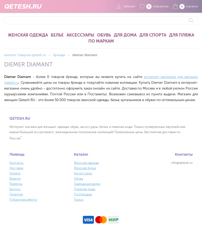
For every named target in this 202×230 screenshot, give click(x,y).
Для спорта (152, 35)
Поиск (78, 199)
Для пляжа (181, 35)
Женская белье (85, 168)
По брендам (83, 194)
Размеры (15, 184)
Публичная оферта (23, 199)
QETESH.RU (23, 6)
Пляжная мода (84, 189)
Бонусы (15, 189)
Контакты (16, 163)
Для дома (125, 35)
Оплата (14, 173)
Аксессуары (80, 35)
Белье (57, 35)
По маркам (101, 41)
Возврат (15, 178)
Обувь (104, 35)
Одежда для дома (87, 184)
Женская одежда (28, 35)
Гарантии (16, 194)
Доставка (16, 168)
